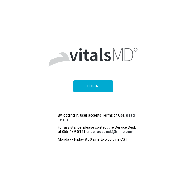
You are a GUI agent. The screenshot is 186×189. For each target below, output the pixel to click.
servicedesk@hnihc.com (112, 131)
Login (93, 86)
